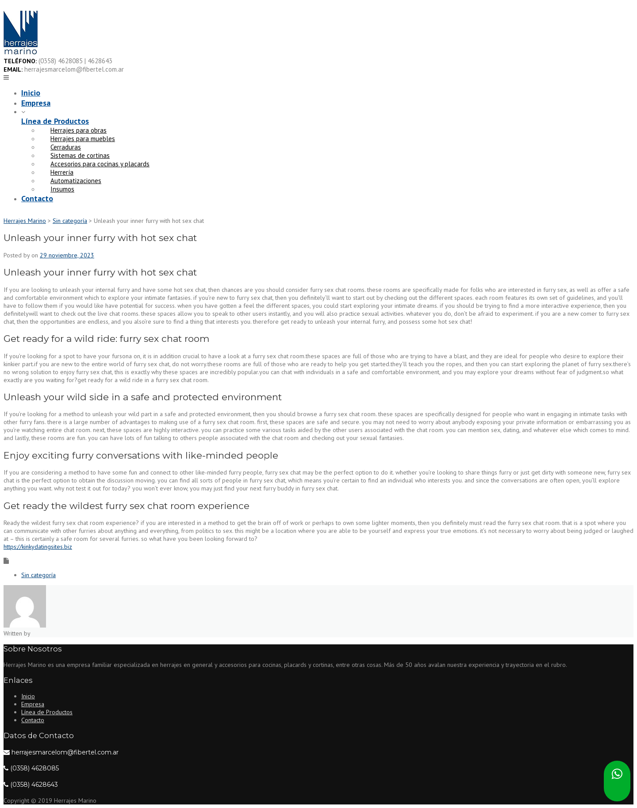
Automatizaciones (75, 180)
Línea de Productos (55, 121)
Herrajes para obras (78, 130)
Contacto (37, 198)
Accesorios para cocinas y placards (100, 164)
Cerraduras (65, 147)
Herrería (61, 172)
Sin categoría (38, 575)
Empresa (35, 103)
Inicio (30, 93)
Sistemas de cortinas (80, 155)
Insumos (62, 189)
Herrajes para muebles (82, 138)
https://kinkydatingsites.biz (38, 547)
